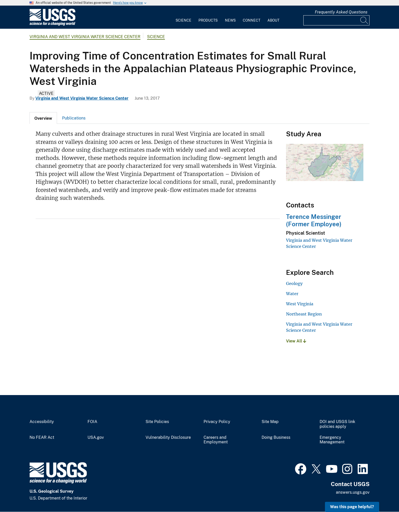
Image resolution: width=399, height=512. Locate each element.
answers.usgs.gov (352, 492)
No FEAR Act (42, 437)
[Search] (364, 20)
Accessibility (42, 421)
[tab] (43, 118)
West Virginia (299, 303)
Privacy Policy (217, 421)
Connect (251, 20)
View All (296, 341)
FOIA (92, 421)
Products (208, 20)
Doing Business (276, 437)
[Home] (52, 24)
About (273, 20)
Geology (294, 283)
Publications (74, 118)
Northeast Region (304, 314)
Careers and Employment (216, 440)
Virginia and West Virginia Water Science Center (85, 36)
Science (183, 20)
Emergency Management (332, 440)
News (230, 20)
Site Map (270, 421)
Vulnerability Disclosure (168, 437)
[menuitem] (183, 17)
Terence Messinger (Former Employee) (313, 220)
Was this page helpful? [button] (352, 506)
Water (292, 293)
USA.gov (96, 437)
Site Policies (157, 421)
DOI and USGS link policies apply (337, 424)
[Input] (336, 20)
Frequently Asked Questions (341, 12)
